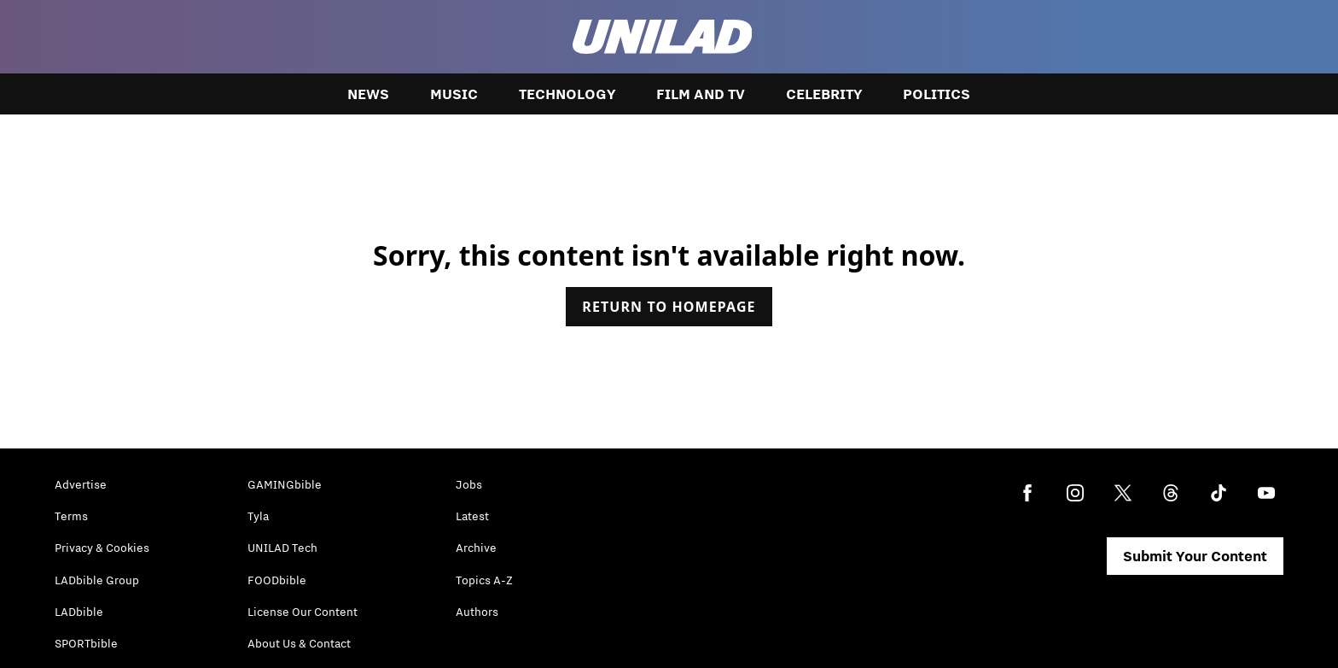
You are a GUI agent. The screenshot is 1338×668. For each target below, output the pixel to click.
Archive (476, 547)
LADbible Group (97, 580)
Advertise (81, 484)
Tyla (258, 516)
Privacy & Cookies (102, 547)
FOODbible (276, 580)
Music (454, 94)
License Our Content (302, 611)
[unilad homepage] (663, 36)
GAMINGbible (284, 484)
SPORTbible (86, 643)
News (368, 94)
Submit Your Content (1195, 556)
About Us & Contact (299, 643)
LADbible (79, 611)
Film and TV (700, 94)
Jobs (469, 484)
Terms (71, 516)
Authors (477, 611)
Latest (472, 516)
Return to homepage (668, 306)
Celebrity (824, 94)
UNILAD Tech (282, 547)
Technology (567, 94)
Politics (936, 94)
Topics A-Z (484, 580)
